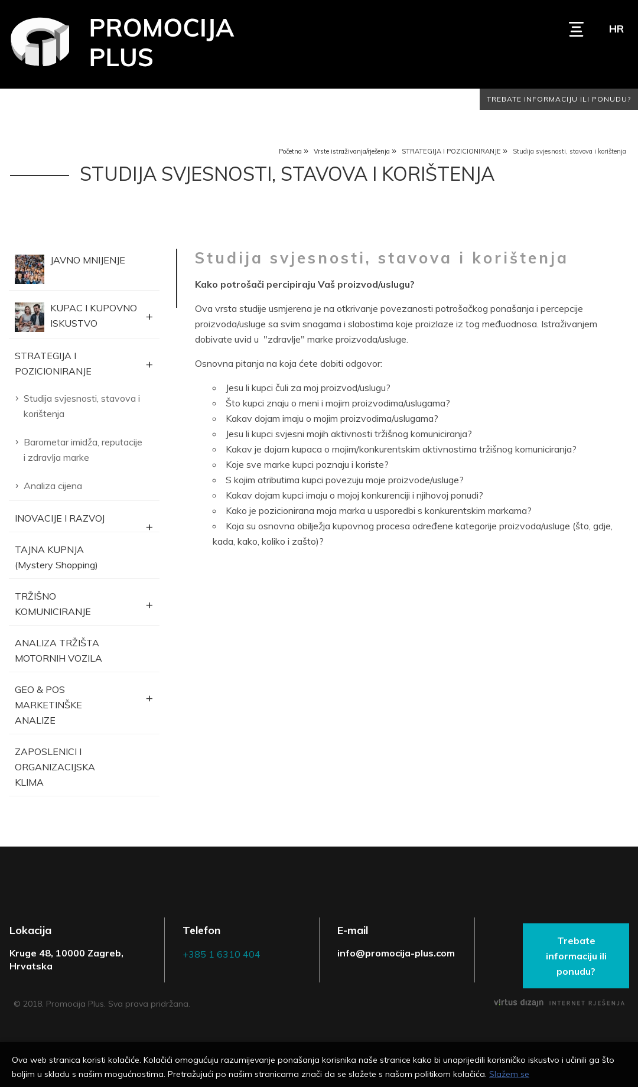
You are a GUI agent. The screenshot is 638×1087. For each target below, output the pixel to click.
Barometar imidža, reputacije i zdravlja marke (83, 449)
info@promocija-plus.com (396, 953)
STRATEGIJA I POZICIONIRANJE (451, 151)
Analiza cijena (53, 486)
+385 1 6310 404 (222, 954)
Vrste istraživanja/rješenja (352, 151)
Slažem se (509, 1074)
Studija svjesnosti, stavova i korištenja (82, 405)
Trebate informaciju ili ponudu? (559, 99)
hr (616, 28)
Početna (290, 151)
